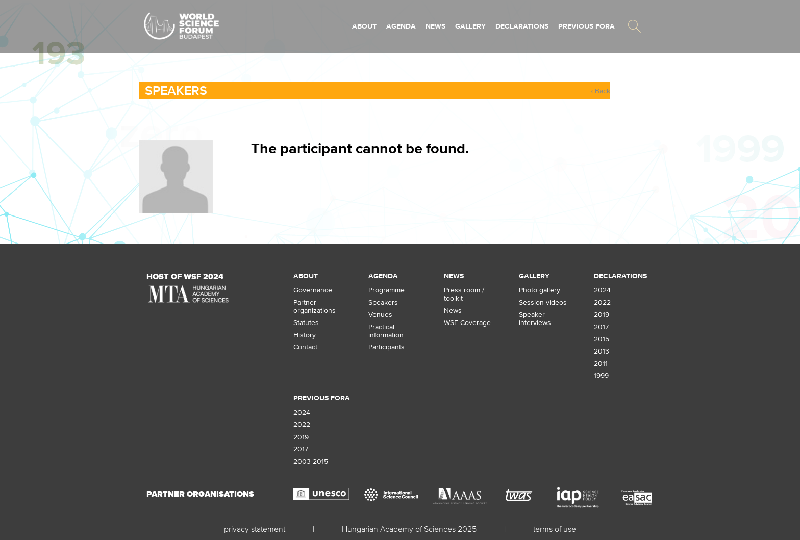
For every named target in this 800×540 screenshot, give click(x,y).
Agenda (401, 26)
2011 (601, 363)
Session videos (543, 302)
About (364, 26)
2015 (601, 339)
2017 (601, 326)
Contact (305, 347)
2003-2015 (310, 461)
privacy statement (254, 528)
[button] (634, 26)
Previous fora (586, 26)
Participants (386, 347)
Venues (380, 314)
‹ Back (600, 91)
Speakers (176, 90)
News (435, 26)
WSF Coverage (467, 322)
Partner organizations (314, 306)
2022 (602, 302)
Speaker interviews (535, 318)
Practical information (386, 330)
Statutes (306, 322)
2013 (601, 351)
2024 (602, 290)
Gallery (470, 26)
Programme (386, 290)
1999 (601, 375)
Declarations (521, 26)
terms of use (554, 528)
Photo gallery (539, 290)
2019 (601, 314)
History (304, 335)
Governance (312, 290)
